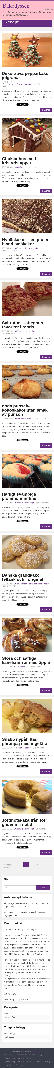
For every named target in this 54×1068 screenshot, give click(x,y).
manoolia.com (37, 1051)
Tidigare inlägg (9, 1033)
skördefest (26, 747)
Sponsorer (19, 1065)
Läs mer (46, 110)
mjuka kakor (23, 502)
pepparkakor (32, 84)
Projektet (8, 1065)
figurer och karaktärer (11, 84)
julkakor (24, 84)
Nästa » (7, 867)
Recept (40, 84)
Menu (47, 9)
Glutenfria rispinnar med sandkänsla (18, 1058)
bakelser (28, 331)
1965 (16, 418)
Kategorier (7, 1013)
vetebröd (23, 666)
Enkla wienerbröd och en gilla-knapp (29, 1055)
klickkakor (22, 418)
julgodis (17, 167)
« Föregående (9, 864)
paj (15, 747)
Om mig (47, 1062)
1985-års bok (19, 248)
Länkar (38, 1062)
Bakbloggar (8, 1055)
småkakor (35, 248)
